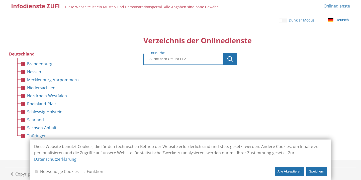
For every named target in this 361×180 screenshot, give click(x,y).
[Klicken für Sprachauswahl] (338, 20)
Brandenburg (39, 64)
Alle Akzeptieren (290, 171)
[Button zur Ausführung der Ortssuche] (230, 59)
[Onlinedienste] (337, 6)
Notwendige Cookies (59, 171)
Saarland (35, 120)
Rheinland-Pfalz (41, 104)
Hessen (34, 72)
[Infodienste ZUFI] (35, 6)
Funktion (95, 171)
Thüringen (37, 136)
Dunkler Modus (302, 20)
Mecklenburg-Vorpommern (53, 80)
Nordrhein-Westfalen (47, 96)
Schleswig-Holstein (44, 112)
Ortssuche (157, 52)
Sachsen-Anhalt (41, 128)
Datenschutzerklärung (55, 159)
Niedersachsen (41, 88)
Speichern (316, 171)
